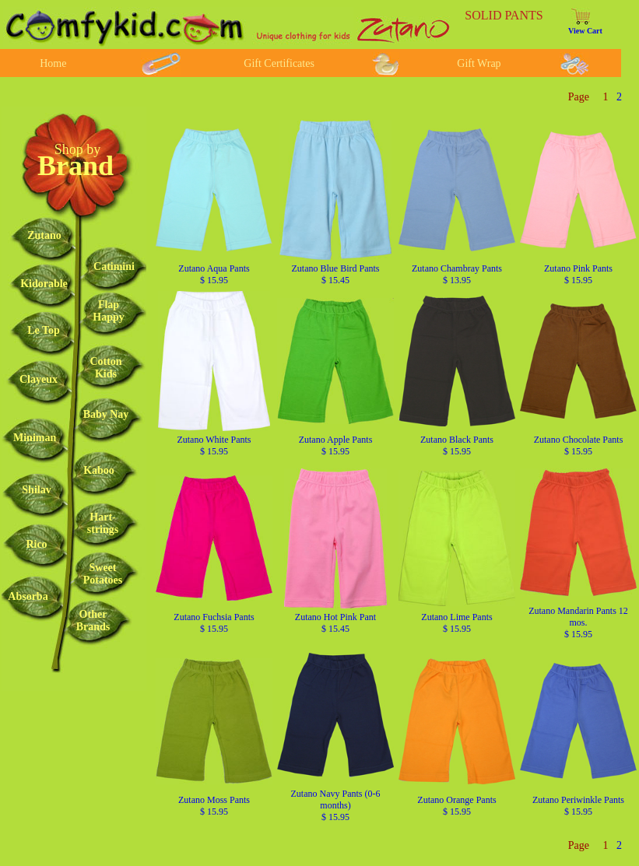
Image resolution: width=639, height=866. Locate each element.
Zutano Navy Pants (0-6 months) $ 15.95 (336, 805)
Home (53, 63)
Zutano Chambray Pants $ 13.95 (457, 274)
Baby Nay (106, 414)
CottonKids (105, 368)
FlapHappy (108, 311)
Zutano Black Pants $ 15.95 (456, 445)
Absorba (27, 596)
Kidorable (44, 283)
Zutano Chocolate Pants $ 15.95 (578, 445)
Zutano (44, 235)
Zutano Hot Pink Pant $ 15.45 (335, 623)
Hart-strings (102, 523)
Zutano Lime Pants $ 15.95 (456, 623)
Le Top (43, 330)
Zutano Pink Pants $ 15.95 (578, 274)
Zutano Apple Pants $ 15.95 (336, 445)
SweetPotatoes (103, 574)
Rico (36, 544)
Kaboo (98, 470)
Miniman (34, 438)
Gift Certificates (279, 63)
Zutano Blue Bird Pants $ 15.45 (336, 274)
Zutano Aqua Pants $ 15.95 (213, 274)
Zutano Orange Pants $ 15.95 (456, 805)
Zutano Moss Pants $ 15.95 (214, 805)
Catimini (114, 266)
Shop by (77, 149)
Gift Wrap (478, 63)
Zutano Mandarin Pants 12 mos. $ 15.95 (578, 622)
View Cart (585, 30)
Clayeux (38, 379)
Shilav (36, 490)
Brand (75, 165)
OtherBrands (93, 620)
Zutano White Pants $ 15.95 (214, 445)
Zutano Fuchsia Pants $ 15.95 (214, 623)
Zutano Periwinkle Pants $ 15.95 (578, 805)
